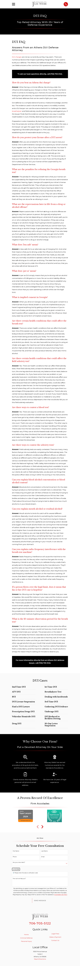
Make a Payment (55, 937)
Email (42, 856)
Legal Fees (55, 934)
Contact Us (55, 940)
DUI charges (17, 57)
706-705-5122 (40, 923)
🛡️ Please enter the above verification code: (25, 873)
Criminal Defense (26, 938)
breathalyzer (17, 111)
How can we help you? (19, 878)
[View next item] (42, 826)
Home (26, 934)
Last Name (44, 851)
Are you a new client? (19, 862)
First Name (16, 851)
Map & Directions (40, 959)
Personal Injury (26, 941)
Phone (15, 856)
